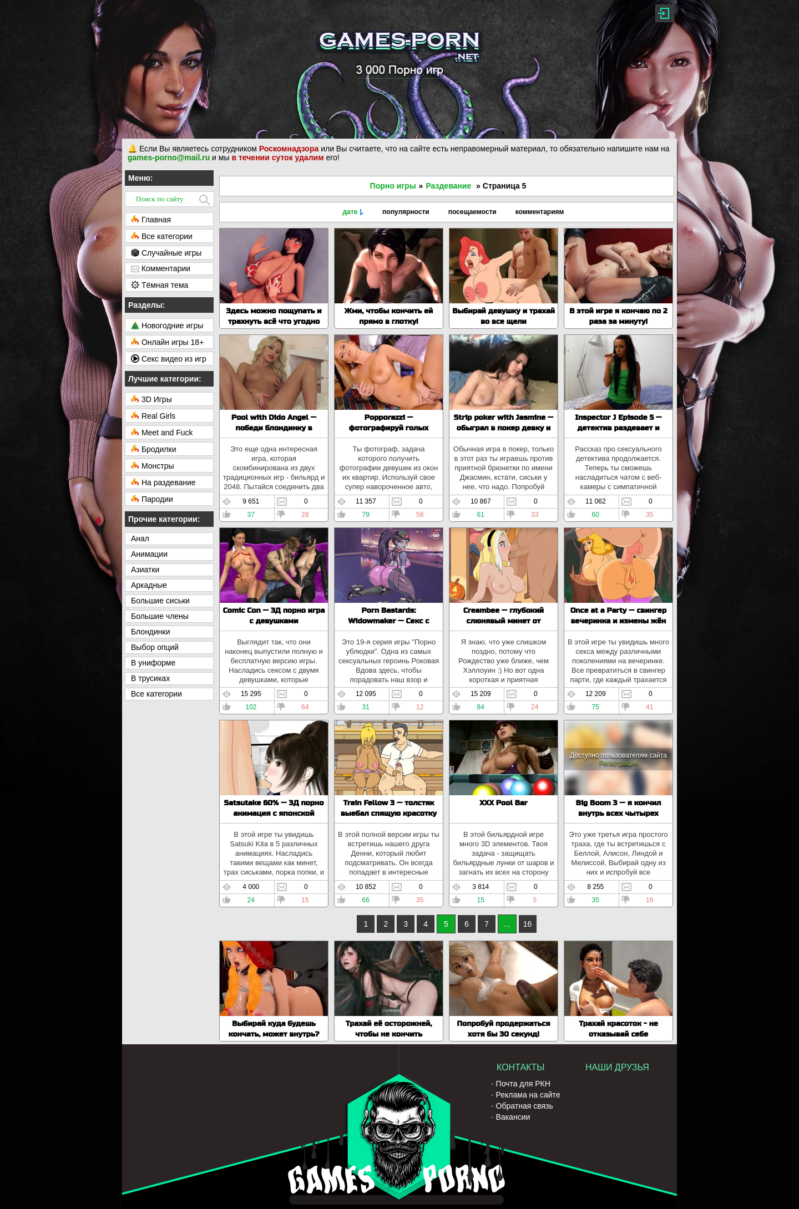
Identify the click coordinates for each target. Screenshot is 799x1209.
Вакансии (513, 1117)
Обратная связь (524, 1105)
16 (527, 924)
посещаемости (472, 212)
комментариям (539, 212)
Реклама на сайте (528, 1094)
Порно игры (393, 185)
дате (349, 212)
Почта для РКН (523, 1083)
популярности (405, 212)
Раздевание (448, 185)
